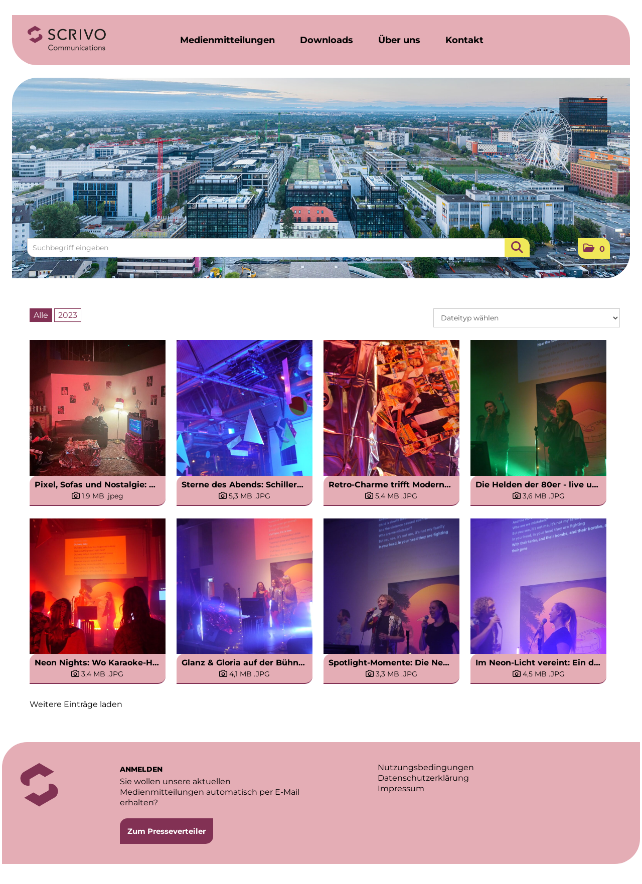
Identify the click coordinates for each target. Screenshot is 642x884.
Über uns (399, 40)
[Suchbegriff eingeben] (278, 247)
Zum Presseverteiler (166, 831)
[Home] (66, 38)
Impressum (401, 788)
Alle (41, 315)
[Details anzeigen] (97, 496)
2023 (67, 315)
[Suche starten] (517, 247)
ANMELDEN (141, 769)
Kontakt (464, 40)
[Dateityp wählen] (526, 317)
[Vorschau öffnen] (98, 408)
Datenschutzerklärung (423, 778)
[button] (594, 248)
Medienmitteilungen (227, 40)
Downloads (326, 40)
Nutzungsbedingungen (426, 767)
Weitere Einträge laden (76, 704)
